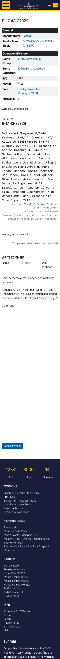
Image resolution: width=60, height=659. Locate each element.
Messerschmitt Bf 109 (16, 577)
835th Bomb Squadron (31, 68)
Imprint (7, 619)
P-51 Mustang (11, 596)
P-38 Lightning (12, 588)
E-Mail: (26, 262)
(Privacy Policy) (46, 298)
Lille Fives (9, 496)
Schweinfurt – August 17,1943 (20, 500)
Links (7, 630)
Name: (6, 262)
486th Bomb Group (29, 59)
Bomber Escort (12, 565)
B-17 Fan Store (12, 626)
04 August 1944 (27, 93)
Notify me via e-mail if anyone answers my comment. (28, 280)
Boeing (26, 36)
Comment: (8, 305)
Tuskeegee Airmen (14, 569)
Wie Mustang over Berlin (17, 504)
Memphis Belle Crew (15, 531)
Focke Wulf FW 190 (14, 573)
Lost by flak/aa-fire (28, 89)
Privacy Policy (11, 622)
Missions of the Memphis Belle (21, 535)
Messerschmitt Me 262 (17, 584)
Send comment (12, 445)
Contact (8, 615)
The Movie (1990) (13, 542)
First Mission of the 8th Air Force (22, 493)
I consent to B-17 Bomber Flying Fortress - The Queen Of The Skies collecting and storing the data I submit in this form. (29, 294)
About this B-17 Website (17, 611)
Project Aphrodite (13, 508)
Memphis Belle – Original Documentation (26, 538)
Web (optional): (48, 265)
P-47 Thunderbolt (14, 592)
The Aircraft (10, 527)
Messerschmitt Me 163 (16, 580)
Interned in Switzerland (16, 512)
